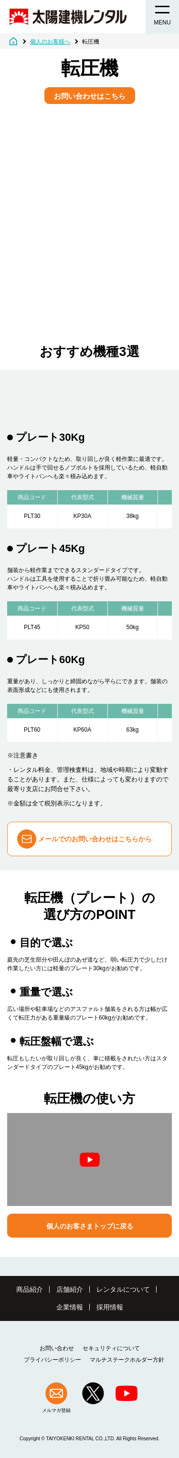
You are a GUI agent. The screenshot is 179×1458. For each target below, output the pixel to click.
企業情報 (69, 1307)
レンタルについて (123, 1289)
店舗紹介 (69, 1289)
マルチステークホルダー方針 (127, 1359)
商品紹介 (29, 1289)
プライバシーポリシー (52, 1359)
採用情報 (109, 1307)
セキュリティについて (111, 1348)
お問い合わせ (57, 1348)
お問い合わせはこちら (90, 96)
